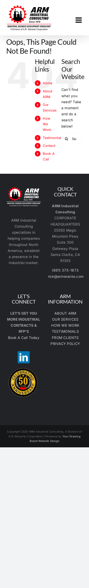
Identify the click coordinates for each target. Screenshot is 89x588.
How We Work (47, 124)
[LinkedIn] (24, 357)
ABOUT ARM (65, 313)
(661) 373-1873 (65, 270)
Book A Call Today (23, 338)
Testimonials (53, 138)
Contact (49, 146)
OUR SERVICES (65, 319)
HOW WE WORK (65, 325)
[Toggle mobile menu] (79, 20)
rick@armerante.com (66, 276)
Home (47, 83)
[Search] (66, 139)
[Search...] (72, 139)
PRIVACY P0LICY (65, 344)
